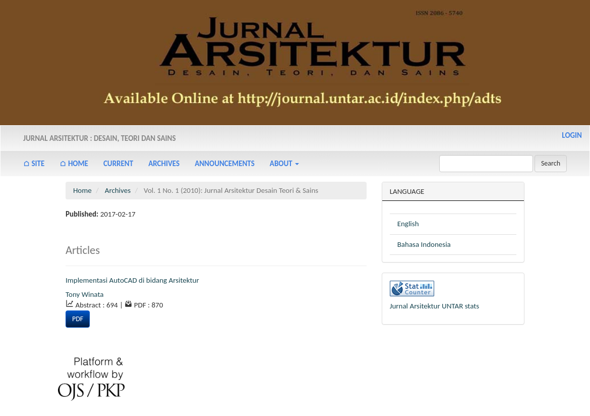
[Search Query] (486, 163)
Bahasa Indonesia (424, 244)
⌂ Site (33, 163)
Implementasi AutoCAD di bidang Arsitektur (132, 280)
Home (82, 190)
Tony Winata (84, 294)
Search (550, 163)
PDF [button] (77, 319)
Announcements (225, 163)
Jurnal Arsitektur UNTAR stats (435, 305)
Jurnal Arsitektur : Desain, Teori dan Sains (99, 138)
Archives (164, 163)
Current (118, 163)
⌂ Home (74, 163)
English (408, 223)
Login (572, 135)
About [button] (284, 163)
